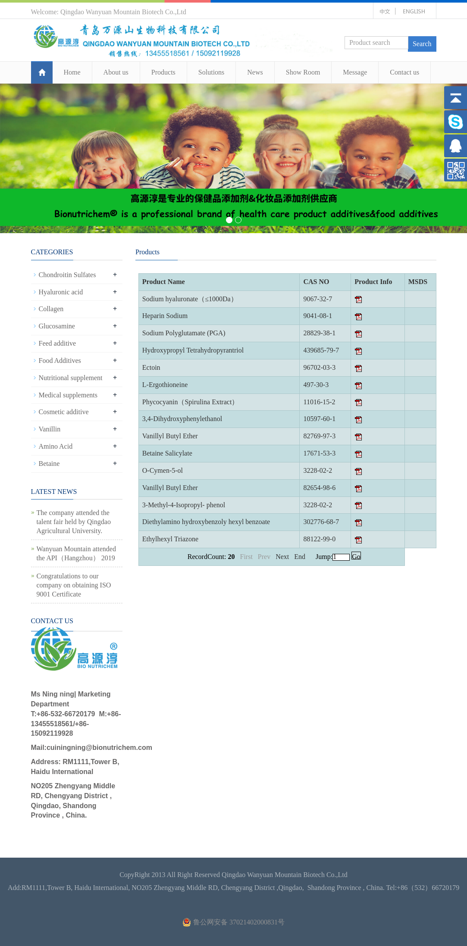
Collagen (51, 308)
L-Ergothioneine (165, 384)
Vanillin (50, 429)
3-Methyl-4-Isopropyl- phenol (183, 505)
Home (72, 72)
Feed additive (57, 343)
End (301, 556)
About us (116, 72)
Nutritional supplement (71, 377)
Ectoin (151, 367)
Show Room (303, 72)
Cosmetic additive (64, 411)
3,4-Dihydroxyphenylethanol (182, 418)
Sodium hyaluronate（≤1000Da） (190, 299)
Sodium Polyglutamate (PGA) (184, 333)
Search (422, 43)
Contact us (404, 72)
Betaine (49, 463)
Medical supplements (68, 395)
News (255, 72)
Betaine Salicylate (167, 453)
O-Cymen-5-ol (162, 470)
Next (283, 556)
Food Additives (60, 360)
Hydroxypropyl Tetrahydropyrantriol (193, 350)
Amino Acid (56, 446)
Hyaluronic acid (61, 292)
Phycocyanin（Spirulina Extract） (190, 402)
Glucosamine (57, 326)
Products (163, 72)
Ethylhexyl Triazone (170, 539)
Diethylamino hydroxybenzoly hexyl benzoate (206, 521)
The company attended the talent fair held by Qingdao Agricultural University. (74, 521)
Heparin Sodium (165, 315)
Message (355, 72)
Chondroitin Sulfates (67, 274)
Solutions (211, 72)
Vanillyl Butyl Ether (170, 436)
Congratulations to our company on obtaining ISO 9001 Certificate (74, 585)
